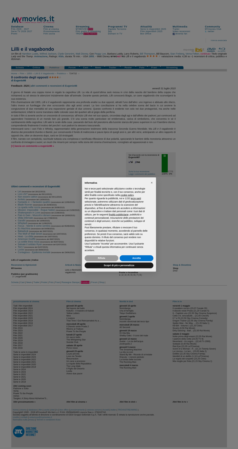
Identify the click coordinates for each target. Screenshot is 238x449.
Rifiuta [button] (101, 258)
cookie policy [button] (127, 195)
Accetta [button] (136, 258)
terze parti (136, 198)
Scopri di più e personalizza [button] (119, 265)
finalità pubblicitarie (118, 214)
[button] (151, 182)
